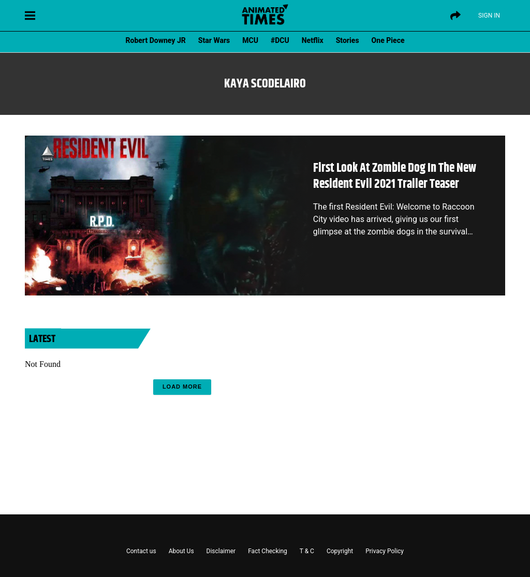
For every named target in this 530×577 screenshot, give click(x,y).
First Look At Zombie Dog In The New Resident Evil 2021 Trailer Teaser (394, 176)
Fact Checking (267, 551)
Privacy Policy (384, 551)
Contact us (141, 551)
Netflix (312, 40)
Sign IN (489, 15)
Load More (182, 386)
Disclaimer (221, 551)
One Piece (388, 40)
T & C (307, 551)
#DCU (280, 40)
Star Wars (214, 40)
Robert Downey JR (155, 40)
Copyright (340, 551)
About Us (181, 551)
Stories (347, 40)
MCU (250, 40)
